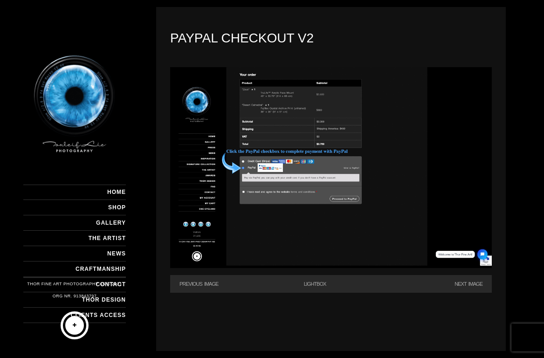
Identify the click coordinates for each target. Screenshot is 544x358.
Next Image (468, 284)
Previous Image (198, 284)
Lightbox (315, 284)
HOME (116, 192)
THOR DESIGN (104, 299)
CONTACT (111, 284)
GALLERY (111, 223)
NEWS (116, 253)
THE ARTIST (107, 238)
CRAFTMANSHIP (101, 269)
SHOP (117, 207)
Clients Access (98, 315)
